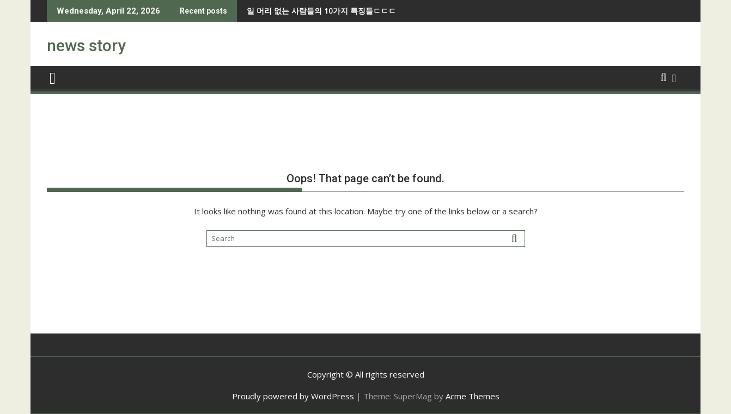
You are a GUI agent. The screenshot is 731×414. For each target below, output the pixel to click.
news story (86, 45)
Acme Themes (472, 396)
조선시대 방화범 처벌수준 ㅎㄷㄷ (327, 10)
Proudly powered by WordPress (293, 396)
